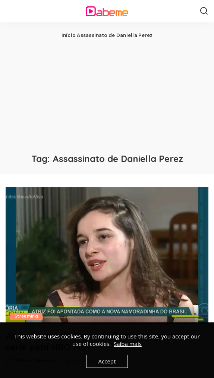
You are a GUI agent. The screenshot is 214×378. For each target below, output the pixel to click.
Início (69, 35)
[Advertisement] (107, 95)
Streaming (26, 316)
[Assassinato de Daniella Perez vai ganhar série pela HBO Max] (107, 256)
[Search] (203, 11)
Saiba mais (128, 343)
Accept (107, 361)
